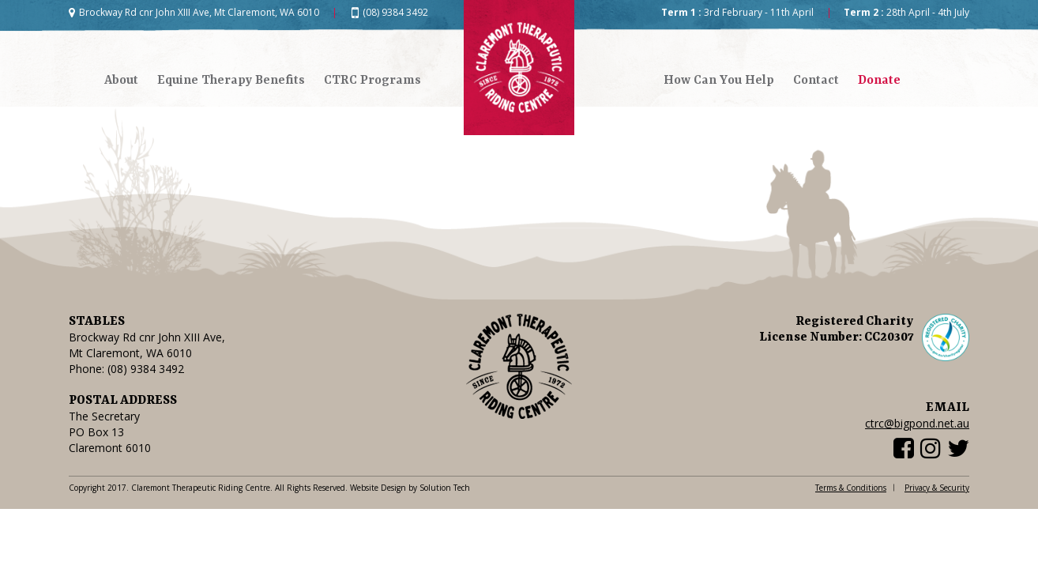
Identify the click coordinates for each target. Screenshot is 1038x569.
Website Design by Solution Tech (410, 487)
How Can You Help (719, 80)
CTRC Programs (372, 80)
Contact (816, 80)
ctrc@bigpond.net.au (917, 423)
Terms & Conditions (850, 487)
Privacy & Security (936, 487)
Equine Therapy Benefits (231, 80)
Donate (879, 80)
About (121, 80)
